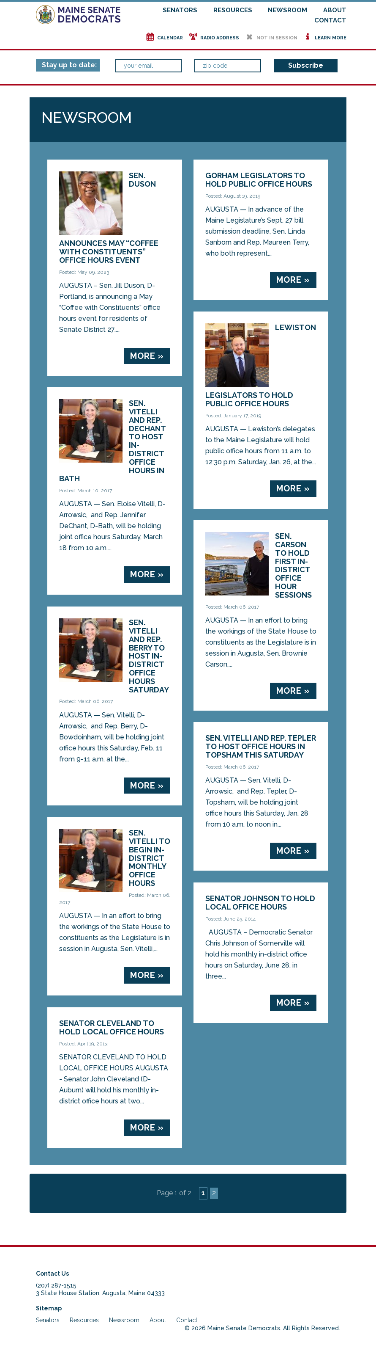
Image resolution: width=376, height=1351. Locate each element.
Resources (232, 10)
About (334, 10)
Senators (180, 10)
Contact (330, 20)
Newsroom (287, 10)
